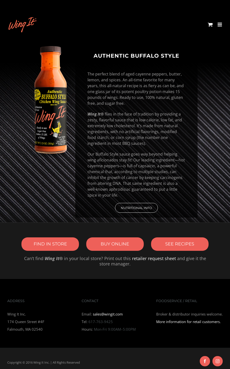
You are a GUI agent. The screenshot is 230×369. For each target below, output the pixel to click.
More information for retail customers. (188, 321)
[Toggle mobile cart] (210, 24)
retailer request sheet (154, 258)
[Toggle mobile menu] (220, 24)
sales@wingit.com (108, 314)
